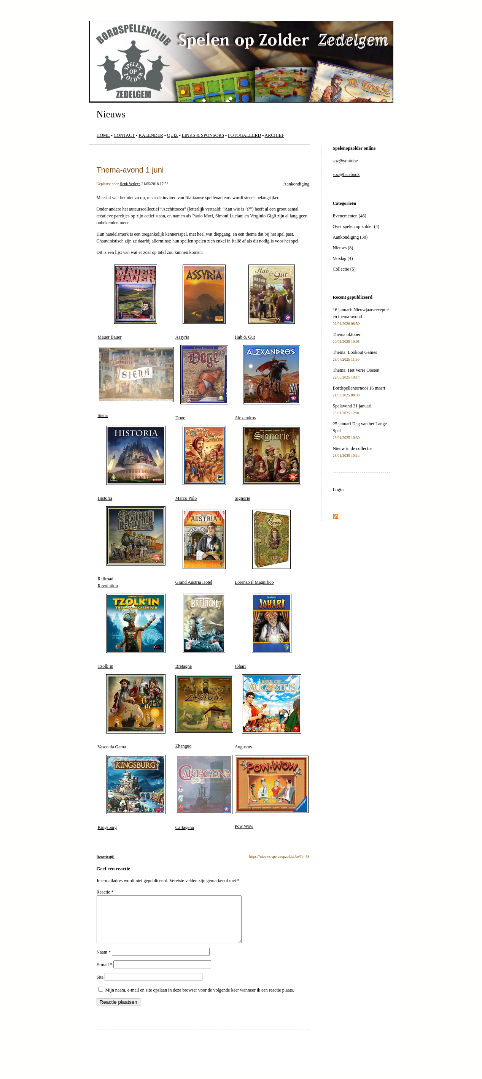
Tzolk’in (131, 631)
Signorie (268, 463)
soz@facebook (346, 174)
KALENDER (150, 135)
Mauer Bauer (127, 302)
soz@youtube (345, 160)
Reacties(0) (106, 857)
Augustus (268, 711)
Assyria (200, 302)
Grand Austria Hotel (200, 547)
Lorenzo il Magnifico (263, 547)
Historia (131, 463)
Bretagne (200, 631)
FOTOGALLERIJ (244, 135)
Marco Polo (200, 463)
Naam (104, 961)
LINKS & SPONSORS (203, 135)
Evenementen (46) (349, 216)
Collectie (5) (344, 269)
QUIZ (172, 135)
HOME (103, 135)
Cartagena (204, 792)
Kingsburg (131, 792)
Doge (201, 382)
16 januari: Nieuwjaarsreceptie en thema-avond (361, 316)
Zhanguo (204, 712)
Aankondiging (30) (350, 237)
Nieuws (111, 114)
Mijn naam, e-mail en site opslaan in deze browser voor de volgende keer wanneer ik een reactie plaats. (199, 999)
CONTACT (124, 135)
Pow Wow (272, 792)
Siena (136, 382)
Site (100, 986)
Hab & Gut (265, 302)
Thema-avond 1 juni (130, 170)
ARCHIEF (274, 135)
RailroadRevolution (131, 547)
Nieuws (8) (343, 247)
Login (338, 489)
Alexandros (267, 382)
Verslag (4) (343, 258)
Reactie (105, 892)
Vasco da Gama (131, 711)
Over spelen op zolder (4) (356, 226)
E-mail (105, 973)
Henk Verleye (130, 184)
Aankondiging (296, 184)
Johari (263, 631)
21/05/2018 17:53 (155, 184)
